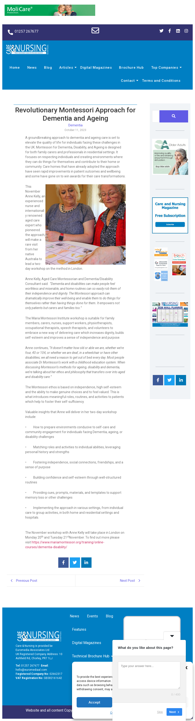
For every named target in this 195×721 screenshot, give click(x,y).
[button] (186, 667)
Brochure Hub (131, 67)
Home (15, 67)
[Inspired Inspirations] (179, 274)
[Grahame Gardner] (161, 268)
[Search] (155, 116)
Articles (66, 67)
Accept (94, 702)
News (32, 67)
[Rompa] (170, 173)
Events (92, 616)
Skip (160, 711)
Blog (48, 67)
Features (79, 629)
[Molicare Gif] (50, 14)
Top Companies (165, 67)
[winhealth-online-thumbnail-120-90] (161, 256)
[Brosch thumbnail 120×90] (179, 262)
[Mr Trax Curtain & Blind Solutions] (161, 280)
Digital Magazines (96, 67)
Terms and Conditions (161, 81)
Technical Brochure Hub (91, 656)
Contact (128, 81)
